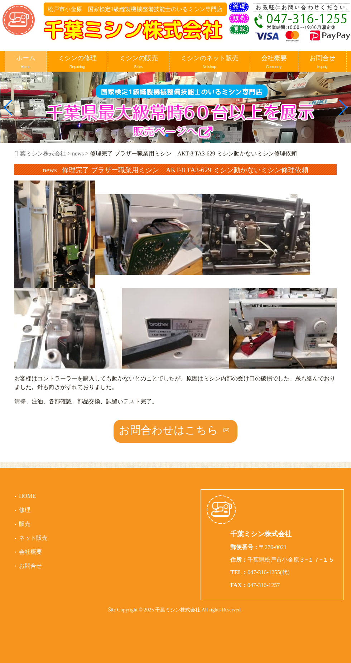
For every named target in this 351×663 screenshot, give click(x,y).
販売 (24, 524)
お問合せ (322, 62)
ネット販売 (33, 538)
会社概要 (274, 62)
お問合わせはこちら (168, 430)
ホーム (25, 62)
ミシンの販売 (138, 62)
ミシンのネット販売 (210, 62)
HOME (27, 496)
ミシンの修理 (77, 62)
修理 (24, 510)
